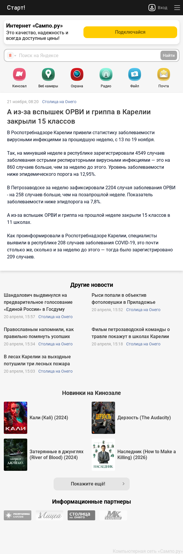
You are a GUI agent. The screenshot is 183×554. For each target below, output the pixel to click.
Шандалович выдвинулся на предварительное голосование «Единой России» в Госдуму (38, 302)
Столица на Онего (59, 101)
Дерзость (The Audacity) (144, 417)
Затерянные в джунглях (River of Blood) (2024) (56, 454)
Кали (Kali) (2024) (49, 417)
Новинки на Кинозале (91, 392)
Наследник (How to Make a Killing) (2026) (146, 454)
